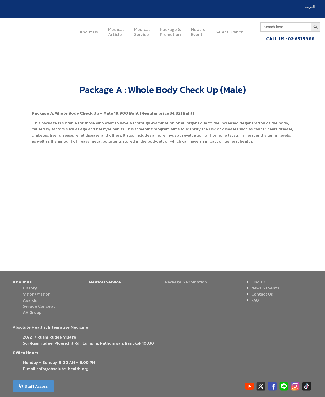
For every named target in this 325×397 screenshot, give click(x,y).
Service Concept (39, 306)
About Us (88, 31)
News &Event (198, 32)
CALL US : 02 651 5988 (290, 38)
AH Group (32, 312)
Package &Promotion (170, 32)
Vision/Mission (37, 294)
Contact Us (262, 294)
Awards (30, 300)
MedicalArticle (116, 32)
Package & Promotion (186, 282)
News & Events (265, 288)
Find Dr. (258, 282)
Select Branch (229, 31)
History (30, 288)
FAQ (255, 300)
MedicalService (142, 32)
